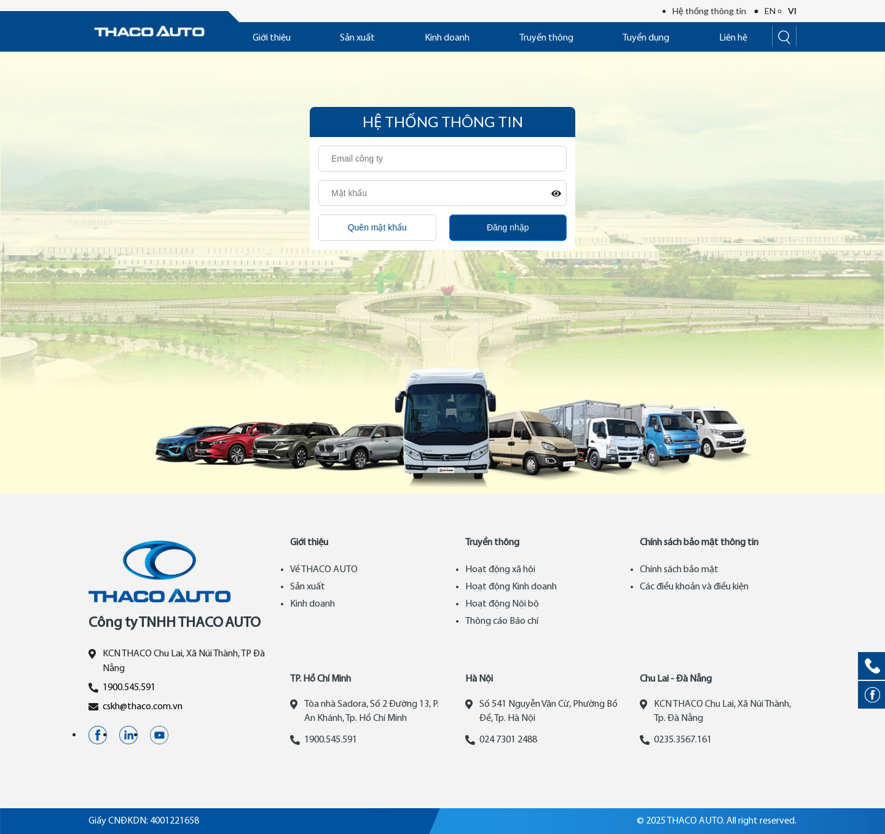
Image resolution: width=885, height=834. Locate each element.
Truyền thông (546, 38)
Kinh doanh (447, 38)
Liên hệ (733, 38)
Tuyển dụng (646, 38)
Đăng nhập (508, 227)
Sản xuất (357, 38)
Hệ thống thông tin (709, 11)
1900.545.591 (129, 688)
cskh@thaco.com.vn (143, 707)
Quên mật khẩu (377, 227)
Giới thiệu (272, 38)
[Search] (784, 36)
